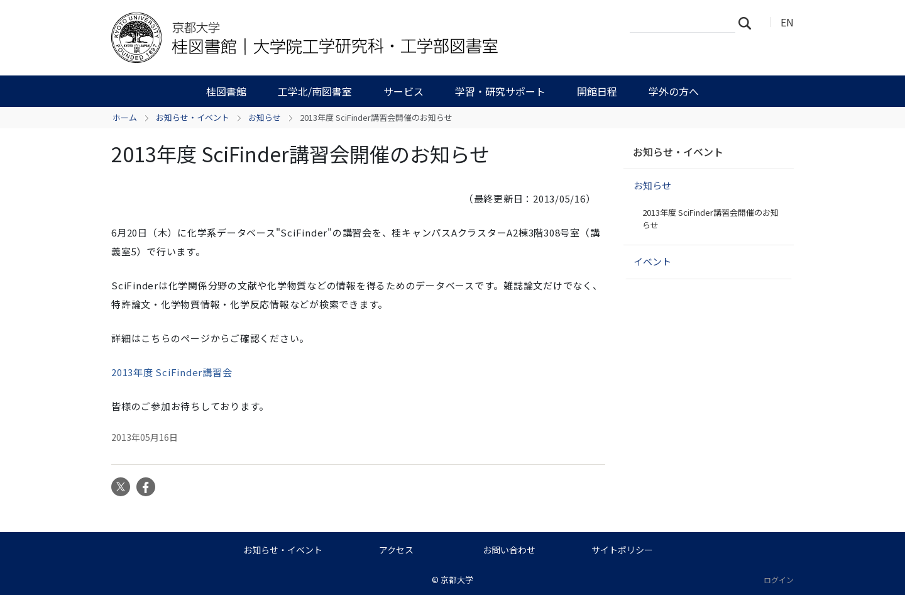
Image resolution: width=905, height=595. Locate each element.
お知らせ (264, 117)
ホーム (124, 117)
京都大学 (457, 580)
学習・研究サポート (500, 91)
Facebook (145, 486)
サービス (403, 91)
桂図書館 (226, 91)
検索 (748, 23)
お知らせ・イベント (192, 117)
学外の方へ (674, 91)
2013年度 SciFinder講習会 (171, 372)
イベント (652, 261)
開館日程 (597, 91)
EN (787, 22)
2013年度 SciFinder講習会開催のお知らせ (710, 218)
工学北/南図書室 (315, 91)
